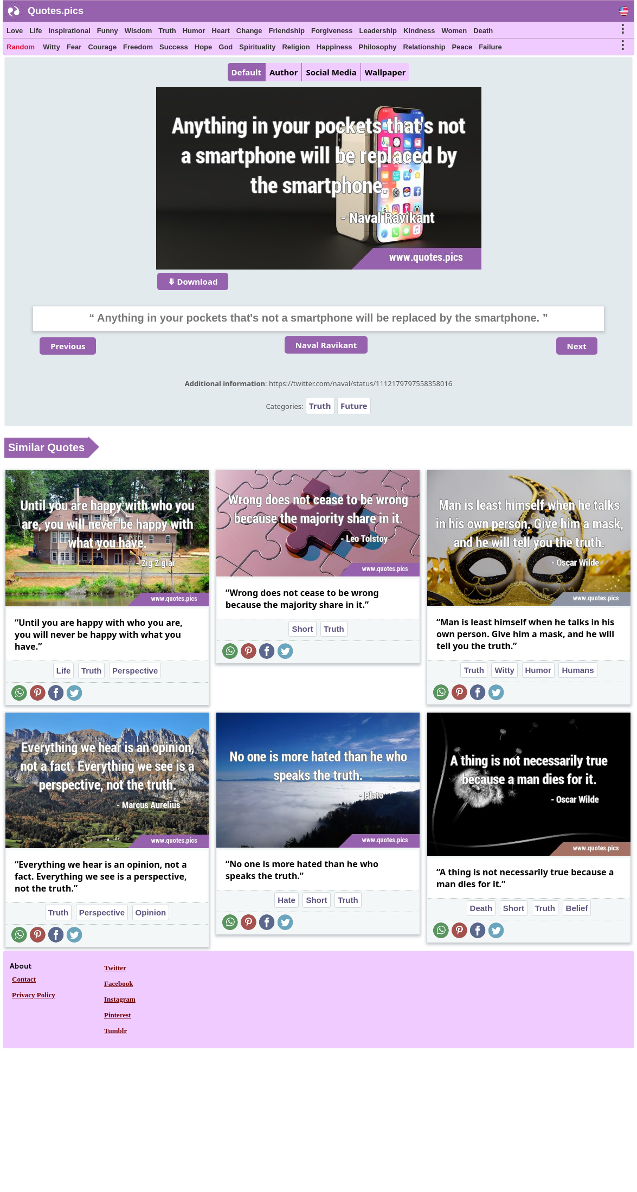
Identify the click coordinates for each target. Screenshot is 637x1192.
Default (246, 72)
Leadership (378, 31)
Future (354, 405)
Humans (578, 670)
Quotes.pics (55, 10)
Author (283, 72)
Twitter (115, 968)
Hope (204, 47)
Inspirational (69, 31)
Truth (167, 31)
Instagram (120, 999)
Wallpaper (385, 72)
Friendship (287, 31)
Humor (194, 31)
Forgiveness (332, 31)
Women (454, 31)
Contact (24, 979)
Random (21, 47)
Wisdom (138, 31)
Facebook (118, 983)
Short (302, 628)
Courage (102, 47)
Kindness (419, 31)
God (225, 47)
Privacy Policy (33, 995)
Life (35, 31)
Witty (51, 47)
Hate (286, 900)
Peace (462, 47)
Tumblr (115, 1031)
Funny (107, 31)
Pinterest (117, 1015)
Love (15, 31)
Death (483, 31)
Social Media (331, 72)
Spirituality (257, 47)
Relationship (424, 47)
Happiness (334, 47)
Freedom (138, 47)
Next (577, 346)
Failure (490, 47)
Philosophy (378, 47)
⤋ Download (193, 281)
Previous (67, 346)
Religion (296, 47)
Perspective (135, 670)
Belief (577, 908)
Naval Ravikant (326, 344)
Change (249, 31)
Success (173, 47)
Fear (74, 47)
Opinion (151, 912)
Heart (221, 31)
